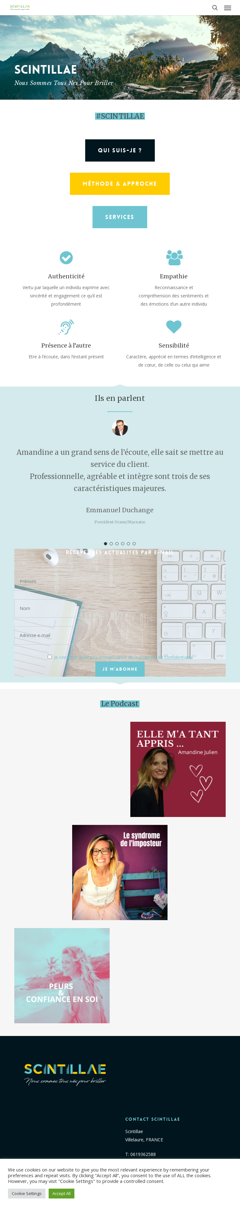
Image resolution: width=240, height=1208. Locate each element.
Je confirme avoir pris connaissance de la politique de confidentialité (123, 657)
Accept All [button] (61, 1193)
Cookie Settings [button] (27, 1193)
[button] (227, 7)
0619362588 (143, 1154)
